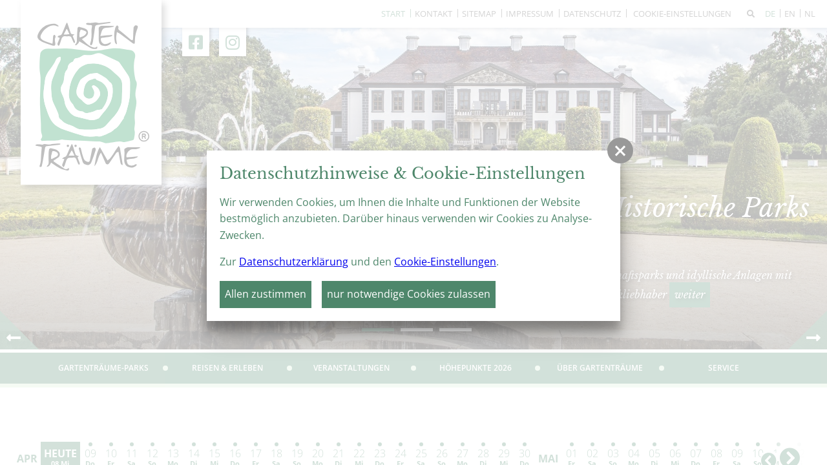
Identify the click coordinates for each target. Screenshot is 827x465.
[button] (620, 150)
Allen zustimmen (265, 294)
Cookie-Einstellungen (445, 261)
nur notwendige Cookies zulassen (408, 294)
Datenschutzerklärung (293, 261)
